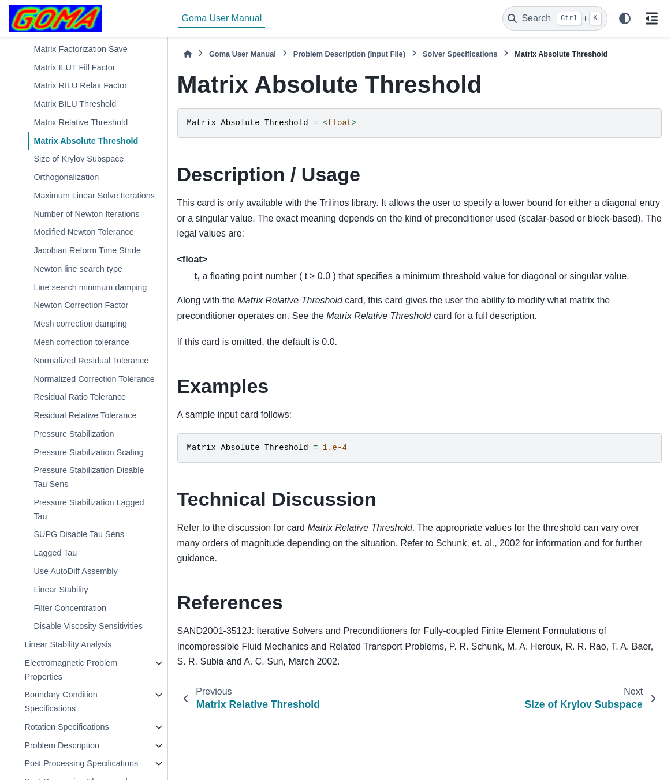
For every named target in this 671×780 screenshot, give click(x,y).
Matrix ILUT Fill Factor (74, 67)
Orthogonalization (66, 177)
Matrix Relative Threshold (80, 122)
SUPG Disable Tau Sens (78, 534)
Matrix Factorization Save (80, 49)
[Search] (554, 18)
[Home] (188, 54)
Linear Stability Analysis (67, 644)
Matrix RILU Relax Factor (80, 85)
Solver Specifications (460, 54)
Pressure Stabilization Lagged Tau (88, 509)
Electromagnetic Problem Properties (70, 669)
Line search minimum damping (90, 287)
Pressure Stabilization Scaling (88, 452)
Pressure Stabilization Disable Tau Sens (88, 477)
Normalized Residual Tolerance (90, 360)
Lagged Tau (55, 552)
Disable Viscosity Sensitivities (87, 626)
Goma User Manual (222, 18)
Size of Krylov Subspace (78, 158)
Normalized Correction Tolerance (93, 379)
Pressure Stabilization (73, 433)
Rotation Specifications (66, 727)
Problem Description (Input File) (349, 54)
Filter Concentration (69, 608)
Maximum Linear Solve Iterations (94, 195)
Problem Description (61, 745)
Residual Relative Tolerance (84, 415)
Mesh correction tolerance (81, 342)
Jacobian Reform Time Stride (87, 250)
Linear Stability (60, 589)
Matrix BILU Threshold (74, 103)
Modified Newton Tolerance (83, 232)
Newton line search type (77, 268)
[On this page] (651, 18)
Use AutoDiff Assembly (75, 571)
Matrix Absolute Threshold (85, 140)
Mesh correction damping (80, 323)
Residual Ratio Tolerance (79, 397)
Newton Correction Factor (80, 305)
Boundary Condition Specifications (60, 701)
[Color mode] (625, 18)
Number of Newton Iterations (86, 214)
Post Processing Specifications (81, 763)
